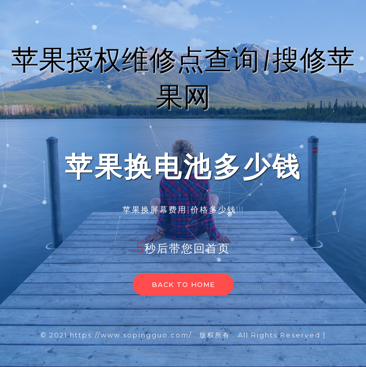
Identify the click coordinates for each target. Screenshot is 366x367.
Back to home (183, 284)
